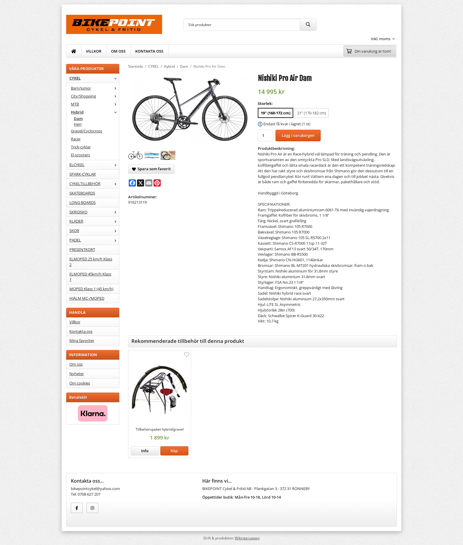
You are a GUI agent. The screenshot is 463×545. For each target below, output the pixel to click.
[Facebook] (132, 182)
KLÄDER (94, 221)
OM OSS (118, 51)
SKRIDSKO (94, 212)
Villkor (74, 322)
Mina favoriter (81, 340)
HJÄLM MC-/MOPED (86, 298)
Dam (78, 118)
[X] (140, 182)
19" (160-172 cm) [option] (275, 113)
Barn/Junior (95, 88)
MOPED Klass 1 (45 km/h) (91, 288)
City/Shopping (95, 96)
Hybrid (95, 112)
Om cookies (79, 383)
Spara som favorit (151, 168)
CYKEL (94, 78)
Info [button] (145, 450)
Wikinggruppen (247, 538)
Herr (78, 124)
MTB (95, 104)
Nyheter (76, 373)
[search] (308, 24)
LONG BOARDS (82, 202)
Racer (76, 139)
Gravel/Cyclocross (86, 131)
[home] (73, 51)
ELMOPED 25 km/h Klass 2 (90, 261)
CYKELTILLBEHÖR (94, 183)
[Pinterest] (157, 182)
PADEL (94, 240)
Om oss (76, 364)
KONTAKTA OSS (149, 51)
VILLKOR (93, 51)
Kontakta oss (80, 331)
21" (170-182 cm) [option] (311, 113)
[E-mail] (149, 182)
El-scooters (80, 155)
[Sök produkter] (242, 24)
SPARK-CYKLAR (82, 174)
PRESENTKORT (82, 249)
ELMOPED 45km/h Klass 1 (90, 276)
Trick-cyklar (81, 147)
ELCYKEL (94, 164)
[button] (174, 450)
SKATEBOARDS (82, 193)
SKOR (94, 230)
